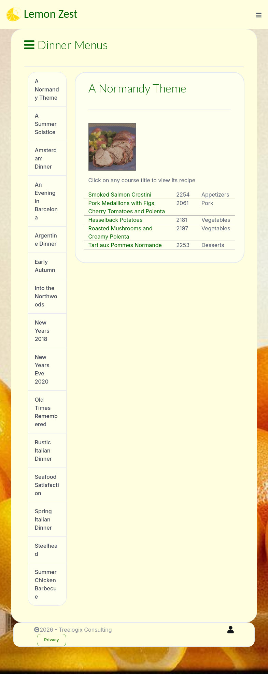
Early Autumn (45, 265)
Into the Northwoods (46, 296)
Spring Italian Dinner (43, 519)
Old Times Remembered (46, 412)
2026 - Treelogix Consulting (73, 629)
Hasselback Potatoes (115, 219)
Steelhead (46, 549)
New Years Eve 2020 (42, 369)
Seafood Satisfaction (47, 485)
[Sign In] (230, 629)
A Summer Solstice (46, 123)
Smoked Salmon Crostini (120, 194)
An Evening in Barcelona (46, 201)
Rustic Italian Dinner (43, 450)
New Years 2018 (42, 330)
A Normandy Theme (47, 89)
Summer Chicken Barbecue (46, 584)
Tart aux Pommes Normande (125, 245)
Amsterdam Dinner (46, 158)
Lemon (40, 15)
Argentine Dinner (46, 239)
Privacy (51, 639)
